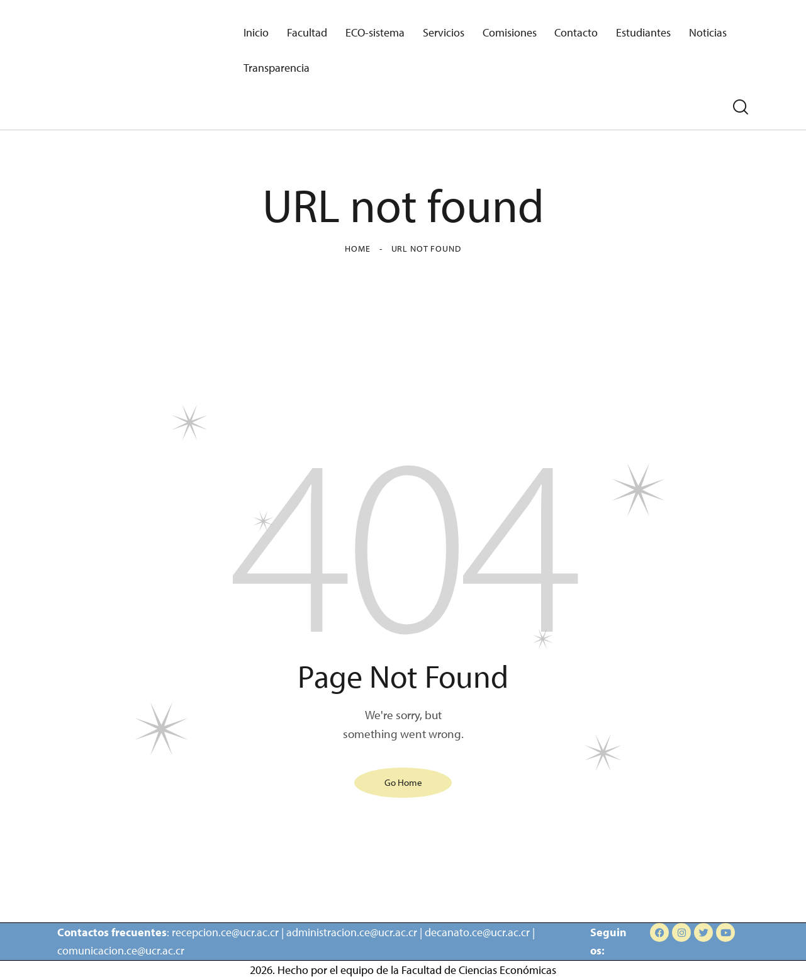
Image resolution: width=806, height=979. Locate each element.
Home (357, 248)
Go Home (403, 782)
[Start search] (740, 107)
